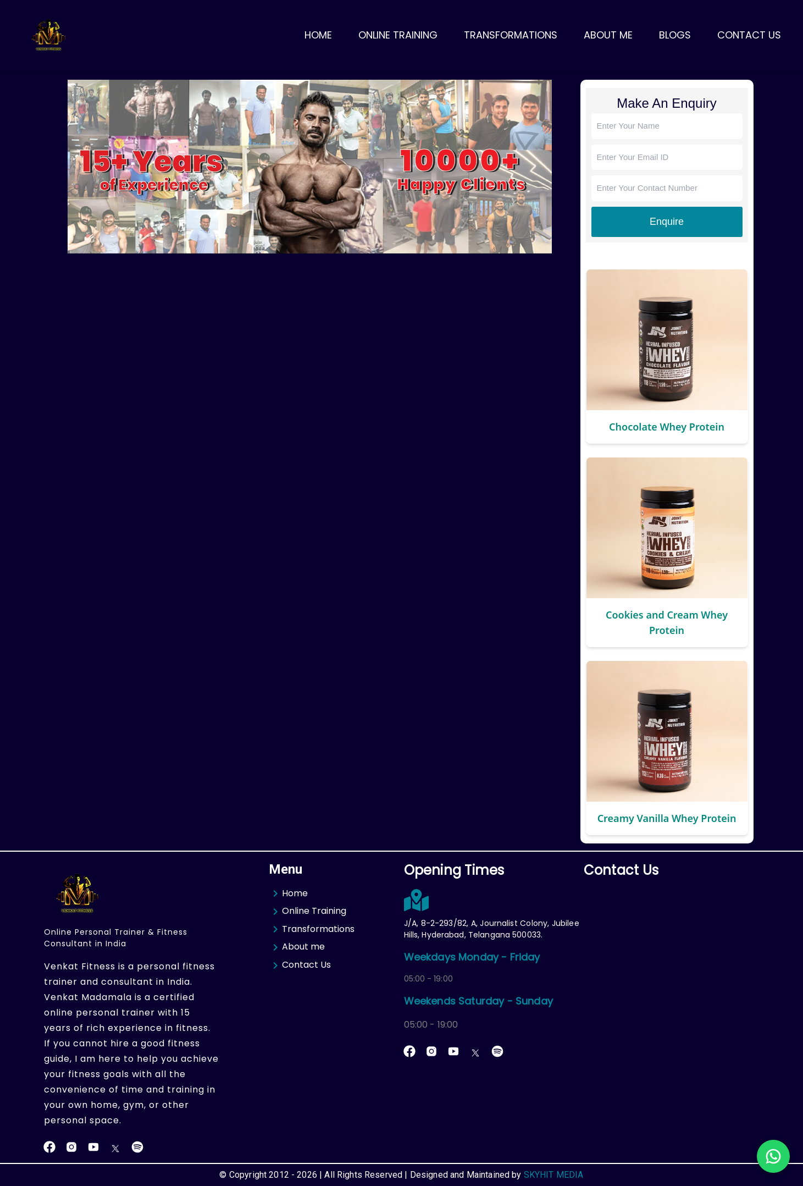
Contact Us (749, 35)
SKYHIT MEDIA (554, 1175)
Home (318, 35)
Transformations (510, 35)
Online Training (398, 35)
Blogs (675, 35)
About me (297, 947)
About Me (608, 35)
